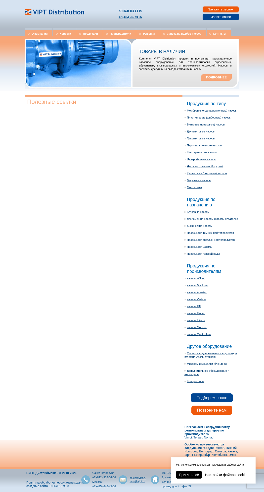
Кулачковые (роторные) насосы (207, 173)
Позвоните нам (212, 410)
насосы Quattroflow (199, 334)
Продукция (90, 33)
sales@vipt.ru (138, 477)
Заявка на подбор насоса (184, 33)
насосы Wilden (196, 278)
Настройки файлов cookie (226, 475)
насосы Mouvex (197, 327)
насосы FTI (194, 306)
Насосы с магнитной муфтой (205, 166)
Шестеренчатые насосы (202, 152)
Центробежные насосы (201, 159)
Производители (120, 33)
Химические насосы (199, 225)
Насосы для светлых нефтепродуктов (211, 239)
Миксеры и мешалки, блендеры (207, 363)
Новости (65, 33)
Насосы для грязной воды (203, 253)
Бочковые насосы (198, 211)
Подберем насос (211, 398)
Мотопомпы (194, 187)
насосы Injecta (196, 320)
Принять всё (189, 475)
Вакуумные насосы (199, 180)
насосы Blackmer (197, 285)
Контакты (219, 33)
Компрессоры (195, 381)
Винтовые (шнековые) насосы (206, 124)
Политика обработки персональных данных (56, 482)
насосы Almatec (197, 292)
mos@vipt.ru (137, 481)
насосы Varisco (196, 299)
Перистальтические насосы (204, 145)
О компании (40, 33)
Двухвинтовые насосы (201, 131)
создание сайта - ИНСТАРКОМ (47, 486)
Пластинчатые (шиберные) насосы (209, 117)
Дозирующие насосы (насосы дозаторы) (212, 218)
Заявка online (221, 17)
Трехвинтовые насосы (201, 138)
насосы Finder (196, 313)
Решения (149, 33)
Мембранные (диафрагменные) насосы (212, 110)
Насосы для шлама (199, 246)
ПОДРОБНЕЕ (216, 77)
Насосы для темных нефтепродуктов (210, 232)
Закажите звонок (220, 9)
